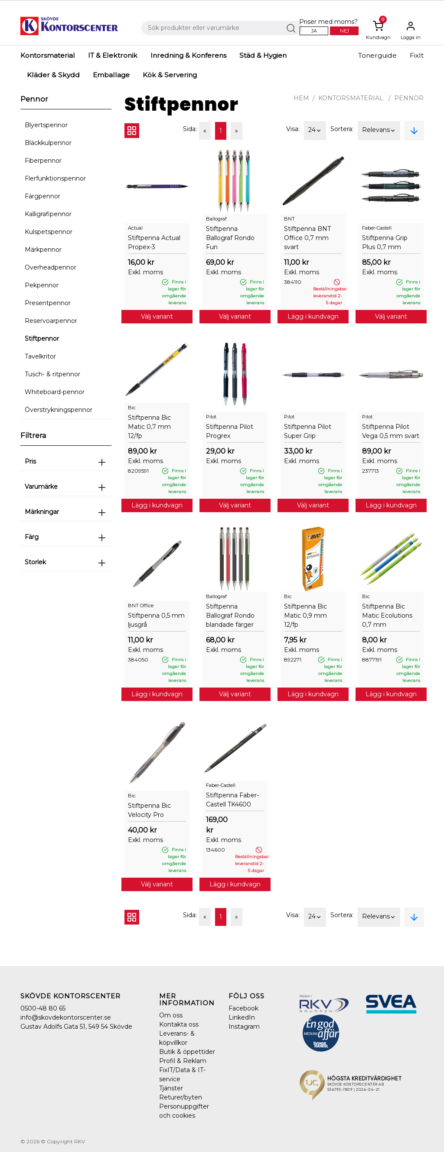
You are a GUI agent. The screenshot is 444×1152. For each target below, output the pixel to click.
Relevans (379, 130)
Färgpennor (42, 196)
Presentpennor (48, 303)
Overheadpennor (50, 267)
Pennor (409, 98)
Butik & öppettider (187, 1052)
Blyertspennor (46, 125)
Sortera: (341, 129)
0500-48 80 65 (42, 1008)
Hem (301, 98)
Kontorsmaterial (47, 55)
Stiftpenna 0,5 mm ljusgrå (156, 620)
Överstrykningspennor (58, 410)
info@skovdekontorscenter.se (65, 1017)
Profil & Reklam (182, 1061)
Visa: (293, 129)
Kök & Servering (170, 75)
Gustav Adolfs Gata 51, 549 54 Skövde (76, 1026)
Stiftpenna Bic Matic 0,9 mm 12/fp (305, 615)
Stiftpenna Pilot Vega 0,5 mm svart (390, 431)
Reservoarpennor (51, 321)
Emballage (111, 75)
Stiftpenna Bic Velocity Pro (149, 810)
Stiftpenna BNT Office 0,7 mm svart (307, 238)
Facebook (243, 1008)
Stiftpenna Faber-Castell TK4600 (232, 799)
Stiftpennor (42, 338)
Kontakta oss (179, 1024)
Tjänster (171, 1088)
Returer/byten (180, 1097)
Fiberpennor (43, 161)
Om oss (171, 1015)
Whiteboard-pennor (55, 392)
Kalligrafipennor (48, 214)
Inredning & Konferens (188, 55)
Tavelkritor (40, 356)
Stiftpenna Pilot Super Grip (307, 431)
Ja (314, 31)
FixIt (417, 55)
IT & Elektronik (112, 55)
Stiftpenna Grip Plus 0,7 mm (385, 242)
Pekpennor (42, 285)
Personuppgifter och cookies (184, 1111)
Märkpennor (43, 249)
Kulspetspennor (48, 232)
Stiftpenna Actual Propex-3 (154, 242)
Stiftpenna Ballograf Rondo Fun (230, 238)
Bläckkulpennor (48, 143)
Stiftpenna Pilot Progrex (229, 431)
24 (315, 130)
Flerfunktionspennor (55, 178)
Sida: (190, 129)
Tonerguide (377, 55)
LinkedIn (242, 1017)
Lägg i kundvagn (313, 316)
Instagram (244, 1026)
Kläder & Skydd (53, 75)
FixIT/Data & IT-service (182, 1074)
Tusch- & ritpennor (52, 374)
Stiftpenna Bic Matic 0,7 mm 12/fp (149, 427)
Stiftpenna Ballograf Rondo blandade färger (230, 615)
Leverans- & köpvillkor (177, 1038)
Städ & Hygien (263, 55)
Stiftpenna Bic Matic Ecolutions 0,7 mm (387, 615)
